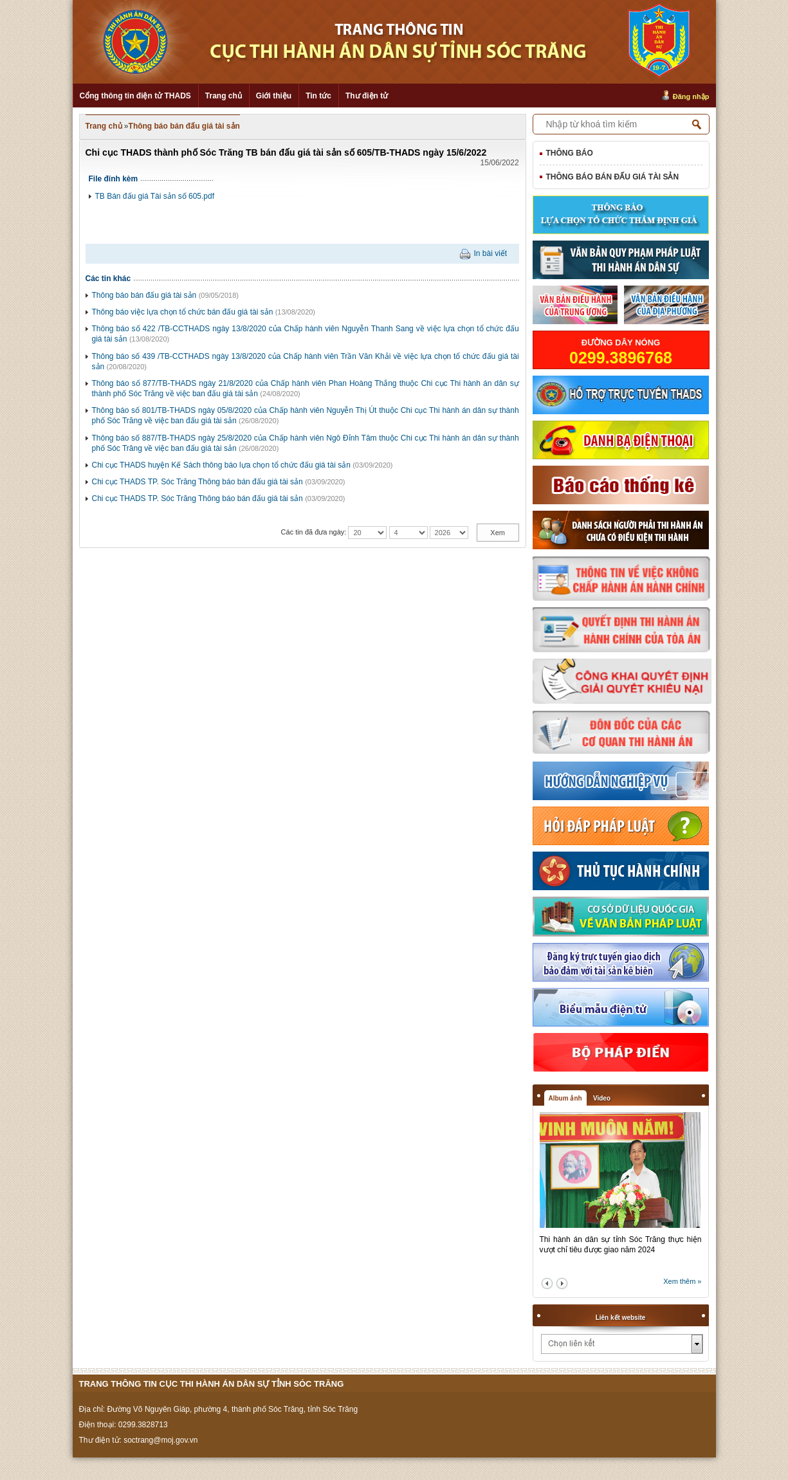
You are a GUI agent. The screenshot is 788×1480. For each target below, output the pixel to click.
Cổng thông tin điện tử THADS (135, 95)
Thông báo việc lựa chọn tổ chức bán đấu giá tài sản (182, 311)
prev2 (547, 1283)
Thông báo (569, 153)
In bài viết (490, 253)
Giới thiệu (273, 95)
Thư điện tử (366, 95)
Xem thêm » (682, 1281)
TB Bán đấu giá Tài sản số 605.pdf (155, 196)
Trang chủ (223, 95)
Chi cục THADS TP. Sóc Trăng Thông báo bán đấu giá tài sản (197, 481)
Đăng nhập (691, 96)
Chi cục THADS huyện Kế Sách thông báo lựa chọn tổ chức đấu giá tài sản (221, 465)
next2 (561, 1283)
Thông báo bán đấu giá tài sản (184, 126)
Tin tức (318, 95)
